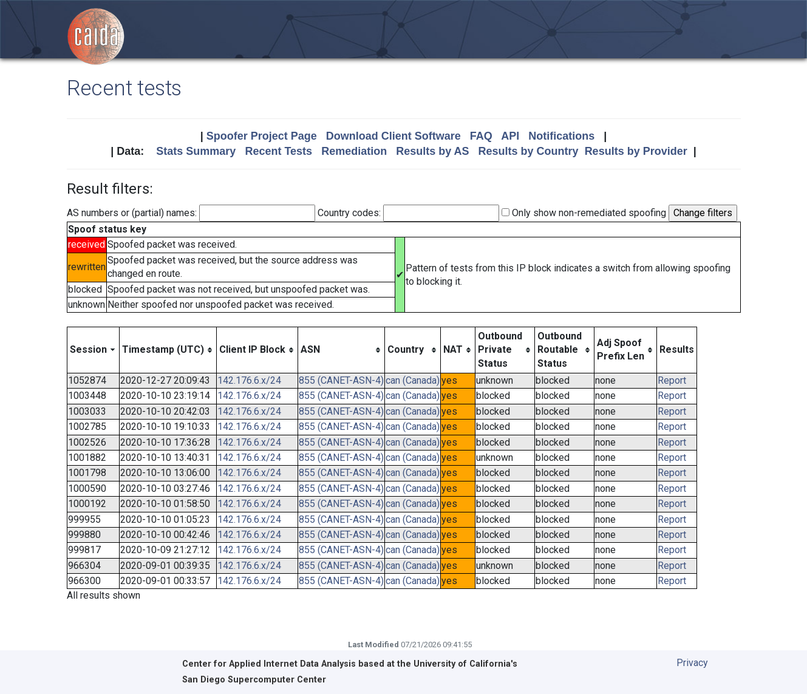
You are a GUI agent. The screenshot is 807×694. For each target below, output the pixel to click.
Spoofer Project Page (261, 136)
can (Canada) (413, 380)
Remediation (354, 151)
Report (672, 380)
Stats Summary (196, 151)
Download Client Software (393, 136)
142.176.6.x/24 (249, 380)
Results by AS (432, 151)
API (510, 136)
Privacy (692, 662)
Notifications (561, 136)
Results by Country (528, 151)
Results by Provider (636, 151)
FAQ (481, 136)
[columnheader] (93, 350)
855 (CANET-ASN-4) (341, 380)
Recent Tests (278, 151)
